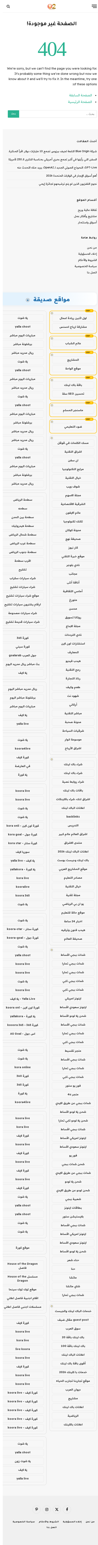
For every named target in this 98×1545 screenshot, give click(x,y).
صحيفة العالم (70, 938)
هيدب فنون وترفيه (70, 930)
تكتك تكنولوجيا (70, 521)
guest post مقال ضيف (70, 1320)
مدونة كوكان (70, 530)
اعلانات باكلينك (70, 1424)
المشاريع (70, 359)
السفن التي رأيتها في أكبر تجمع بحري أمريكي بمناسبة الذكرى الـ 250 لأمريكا (50, 159)
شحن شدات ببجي (70, 1164)
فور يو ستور (70, 1085)
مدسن (70, 608)
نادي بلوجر (70, 565)
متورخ (70, 600)
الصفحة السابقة (77, 95)
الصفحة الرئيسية (77, 102)
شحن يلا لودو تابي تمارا (70, 1120)
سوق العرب (70, 1328)
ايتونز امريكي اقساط (70, 1138)
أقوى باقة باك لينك (70, 1363)
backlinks (70, 816)
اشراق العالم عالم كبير (70, 834)
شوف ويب (70, 486)
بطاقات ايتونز (70, 1207)
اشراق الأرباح (70, 748)
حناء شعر (70, 1260)
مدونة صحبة (70, 722)
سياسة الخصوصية (83, 266)
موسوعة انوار (70, 739)
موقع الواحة (70, 368)
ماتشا (70, 1277)
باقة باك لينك (70, 385)
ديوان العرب (70, 1389)
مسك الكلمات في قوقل (70, 443)
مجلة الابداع (70, 626)
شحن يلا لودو (70, 1181)
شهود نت (70, 696)
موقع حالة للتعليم (70, 912)
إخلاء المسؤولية (85, 253)
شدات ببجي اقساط (70, 955)
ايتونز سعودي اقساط (70, 1007)
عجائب (70, 573)
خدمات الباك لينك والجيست (70, 1311)
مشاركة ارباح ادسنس (70, 327)
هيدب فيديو (70, 661)
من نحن (89, 247)
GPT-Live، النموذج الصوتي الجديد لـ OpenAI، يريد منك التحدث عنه (54, 167)
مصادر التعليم (70, 877)
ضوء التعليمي (70, 426)
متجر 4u (70, 1094)
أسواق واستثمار (84, 222)
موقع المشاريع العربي (70, 869)
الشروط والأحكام (84, 260)
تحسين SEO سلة (70, 393)
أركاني (70, 704)
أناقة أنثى (70, 582)
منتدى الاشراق (70, 843)
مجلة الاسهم (70, 495)
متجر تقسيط (70, 1050)
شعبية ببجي (70, 1199)
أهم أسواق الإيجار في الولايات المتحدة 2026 (68, 175)
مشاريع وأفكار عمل (82, 216)
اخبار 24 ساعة (70, 921)
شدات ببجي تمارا (70, 963)
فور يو (70, 1155)
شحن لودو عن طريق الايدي (70, 1190)
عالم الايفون (70, 512)
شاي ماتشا (70, 1286)
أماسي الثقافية (70, 591)
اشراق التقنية (70, 451)
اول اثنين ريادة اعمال (70, 318)
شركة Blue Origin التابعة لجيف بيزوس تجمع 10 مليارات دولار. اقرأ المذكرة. (50, 151)
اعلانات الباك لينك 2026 (70, 851)
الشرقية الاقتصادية (70, 504)
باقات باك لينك (70, 790)
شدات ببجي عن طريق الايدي (70, 1103)
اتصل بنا (89, 272)
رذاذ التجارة (70, 678)
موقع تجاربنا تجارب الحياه (70, 1381)
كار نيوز (70, 547)
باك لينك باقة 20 (70, 1337)
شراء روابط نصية (70, 781)
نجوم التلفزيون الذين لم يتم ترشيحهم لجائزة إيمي (65, 183)
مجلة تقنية (70, 895)
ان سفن (70, 460)
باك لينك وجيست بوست (70, 860)
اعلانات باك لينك (70, 1407)
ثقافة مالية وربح (84, 210)
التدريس (70, 825)
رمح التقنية (70, 669)
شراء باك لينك (70, 764)
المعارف (70, 652)
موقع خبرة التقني (70, 556)
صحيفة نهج (70, 539)
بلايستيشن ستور (70, 1216)
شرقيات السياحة (70, 730)
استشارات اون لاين (70, 643)
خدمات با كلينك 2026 (70, 1372)
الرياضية (70, 1415)
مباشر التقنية (70, 713)
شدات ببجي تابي (70, 981)
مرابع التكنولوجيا (70, 469)
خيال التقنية (70, 478)
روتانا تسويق (70, 617)
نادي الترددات (70, 635)
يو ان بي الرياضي (70, 904)
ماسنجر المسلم (70, 410)
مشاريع (70, 1398)
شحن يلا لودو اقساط (70, 1016)
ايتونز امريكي (70, 998)
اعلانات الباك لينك (70, 808)
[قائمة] (91, 6)
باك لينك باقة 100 (70, 1346)
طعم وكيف (70, 687)
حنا (70, 1269)
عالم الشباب (70, 343)
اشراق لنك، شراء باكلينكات (70, 799)
